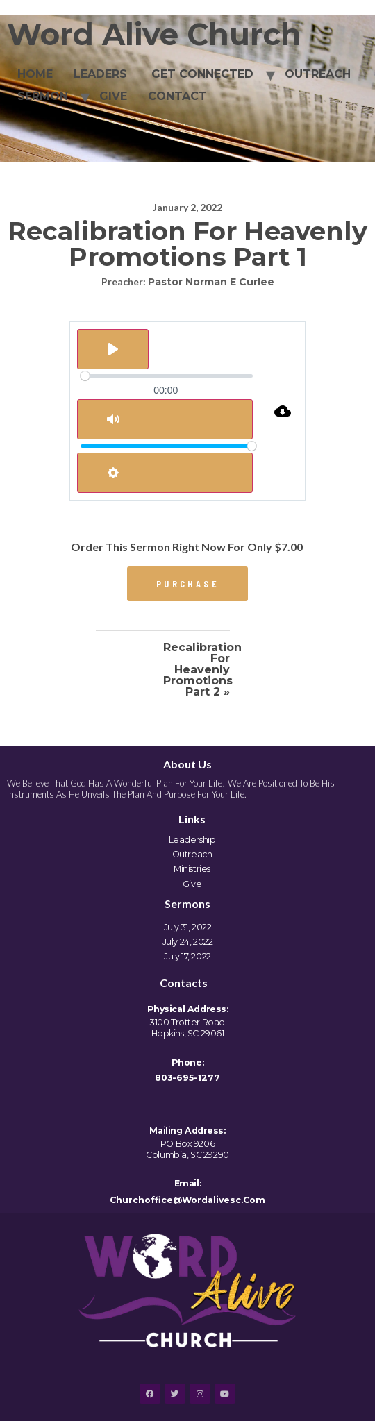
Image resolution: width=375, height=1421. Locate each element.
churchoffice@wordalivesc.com (187, 1200)
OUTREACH (318, 74)
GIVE (113, 96)
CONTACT (177, 96)
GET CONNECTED (200, 74)
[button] (187, 583)
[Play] (113, 349)
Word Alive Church (154, 34)
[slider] (167, 375)
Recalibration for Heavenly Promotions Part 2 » (197, 670)
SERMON (42, 96)
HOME (35, 74)
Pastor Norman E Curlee (211, 282)
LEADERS (100, 74)
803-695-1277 (187, 1078)
